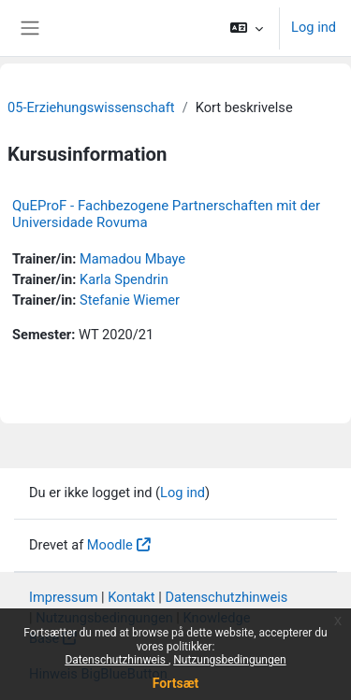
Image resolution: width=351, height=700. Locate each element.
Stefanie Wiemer (130, 300)
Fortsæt (175, 683)
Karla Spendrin (124, 279)
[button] (246, 28)
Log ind (313, 27)
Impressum (63, 597)
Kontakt (131, 597)
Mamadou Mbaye (132, 258)
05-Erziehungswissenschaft (91, 107)
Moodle (110, 544)
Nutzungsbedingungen (229, 659)
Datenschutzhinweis (116, 659)
